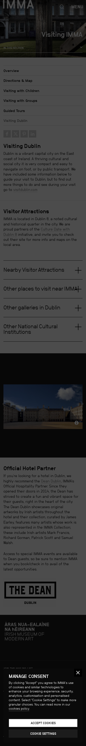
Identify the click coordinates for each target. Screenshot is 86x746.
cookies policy (19, 708)
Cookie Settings (43, 733)
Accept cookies (43, 723)
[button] (78, 673)
